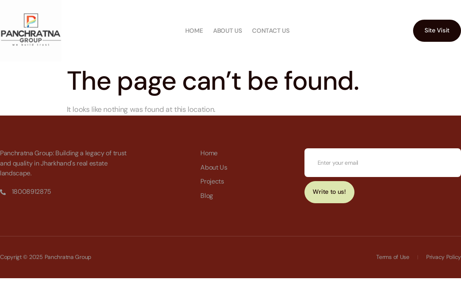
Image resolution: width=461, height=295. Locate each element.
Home (194, 30)
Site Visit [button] (437, 30)
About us (227, 30)
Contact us (270, 30)
